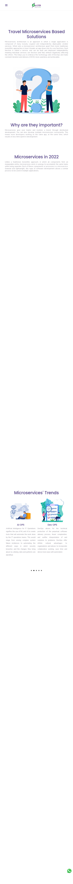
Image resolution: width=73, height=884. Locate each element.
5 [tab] (41, 571)
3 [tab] (36, 571)
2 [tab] (34, 571)
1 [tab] (31, 571)
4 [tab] (39, 571)
